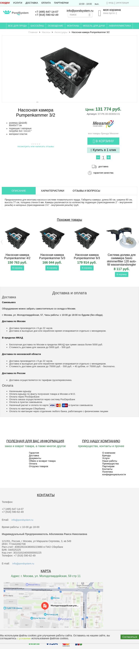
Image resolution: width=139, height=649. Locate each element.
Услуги (17, 2)
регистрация (122, 3)
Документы (35, 458)
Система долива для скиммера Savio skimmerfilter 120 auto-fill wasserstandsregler (121, 259)
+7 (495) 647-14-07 (46, 11)
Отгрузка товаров (38, 466)
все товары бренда (103, 132)
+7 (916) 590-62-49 (46, 14)
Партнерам (61, 2)
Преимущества (110, 463)
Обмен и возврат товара (42, 461)
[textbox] (80, 14)
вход (111, 3)
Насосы (46, 32)
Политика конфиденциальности (114, 473)
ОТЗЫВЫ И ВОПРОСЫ (86, 190)
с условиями (24, 638)
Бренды (106, 455)
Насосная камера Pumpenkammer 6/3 (87, 256)
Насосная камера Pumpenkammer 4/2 (17, 256)
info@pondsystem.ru (80, 10)
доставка (103, 166)
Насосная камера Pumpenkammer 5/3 (52, 256)
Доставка (32, 2)
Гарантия (34, 452)
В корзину (103, 141)
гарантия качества (103, 172)
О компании (108, 452)
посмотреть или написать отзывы (35, 146)
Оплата (46, 2)
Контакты (107, 469)
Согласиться (129, 636)
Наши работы (109, 461)
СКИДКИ (5, 2)
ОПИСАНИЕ (19, 190)
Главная (33, 32)
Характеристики (52, 190)
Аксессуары (60, 32)
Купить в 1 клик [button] (103, 150)
